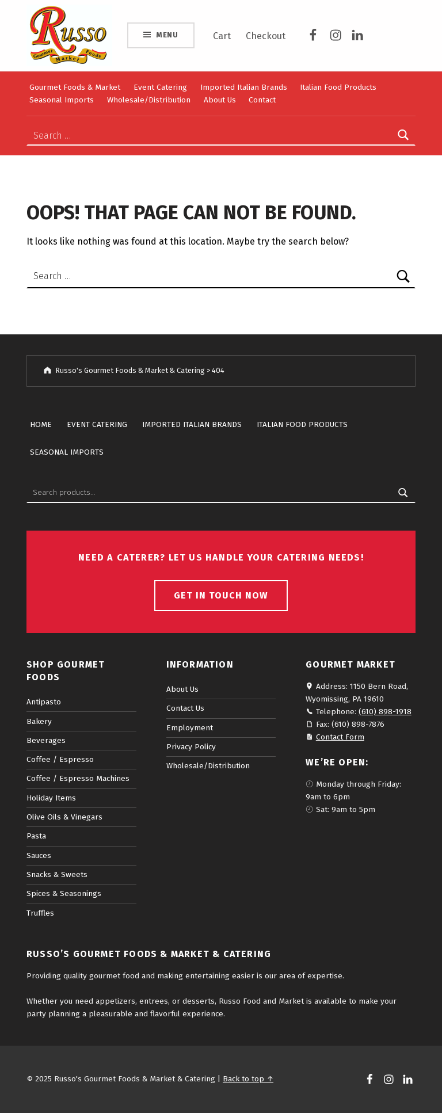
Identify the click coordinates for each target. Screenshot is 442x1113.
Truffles (40, 913)
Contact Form (340, 737)
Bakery (39, 721)
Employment (189, 728)
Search (403, 492)
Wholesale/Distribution (148, 100)
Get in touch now (221, 595)
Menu (167, 35)
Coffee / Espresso (60, 759)
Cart (222, 36)
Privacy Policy (191, 747)
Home (41, 424)
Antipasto (43, 702)
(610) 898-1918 (385, 711)
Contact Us (185, 708)
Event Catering (160, 87)
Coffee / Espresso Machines (77, 778)
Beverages (46, 740)
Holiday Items (51, 798)
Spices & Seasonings (63, 893)
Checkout (265, 36)
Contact (262, 100)
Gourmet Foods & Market (74, 87)
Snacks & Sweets (56, 874)
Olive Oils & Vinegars (64, 817)
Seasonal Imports (61, 100)
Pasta (36, 836)
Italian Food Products (338, 87)
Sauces (38, 855)
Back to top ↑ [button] (248, 1079)
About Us (220, 100)
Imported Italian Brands (243, 87)
